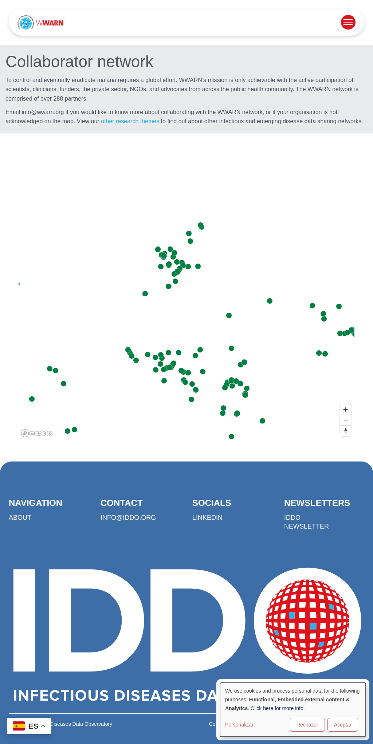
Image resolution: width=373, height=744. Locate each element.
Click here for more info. (278, 708)
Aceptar (343, 725)
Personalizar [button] (239, 725)
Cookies (218, 724)
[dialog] (293, 710)
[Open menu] (348, 22)
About (20, 517)
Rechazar (307, 725)
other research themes (130, 121)
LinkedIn (207, 517)
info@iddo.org (128, 517)
